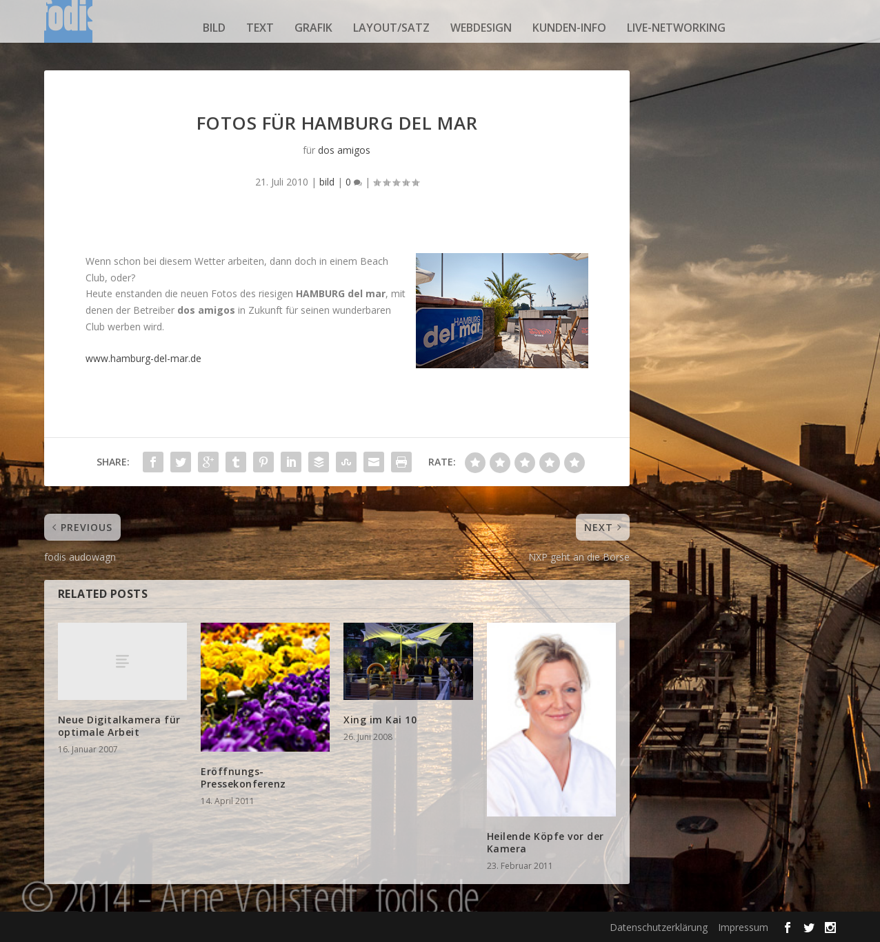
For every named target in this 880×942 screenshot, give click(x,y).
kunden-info (569, 27)
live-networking (676, 27)
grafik (313, 27)
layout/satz (391, 27)
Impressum (743, 927)
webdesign (481, 27)
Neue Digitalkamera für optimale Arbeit (119, 726)
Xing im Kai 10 (380, 719)
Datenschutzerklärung (659, 927)
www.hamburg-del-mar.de (143, 358)
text (260, 27)
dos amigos (344, 150)
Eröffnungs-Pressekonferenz (243, 777)
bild (214, 27)
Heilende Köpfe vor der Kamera (545, 842)
